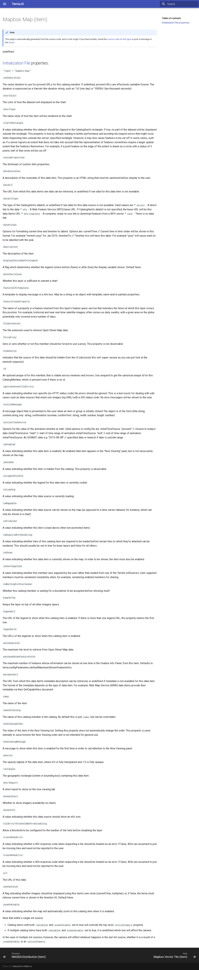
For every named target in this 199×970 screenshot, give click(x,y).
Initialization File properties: (176, 22)
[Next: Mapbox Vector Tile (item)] (173, 955)
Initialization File (16, 63)
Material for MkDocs (22, 966)
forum (11, 42)
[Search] (179, 4)
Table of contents (171, 18)
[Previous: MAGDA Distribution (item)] (25, 955)
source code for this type (119, 39)
